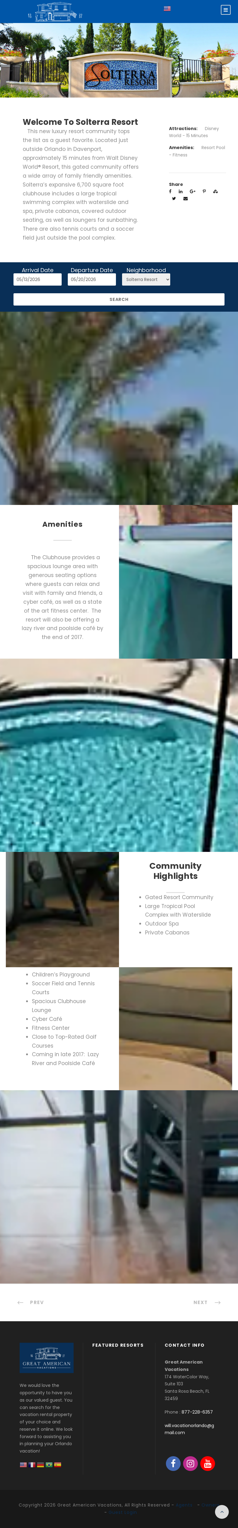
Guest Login (123, 1512)
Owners (211, 1505)
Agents (184, 1505)
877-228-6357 (197, 1412)
